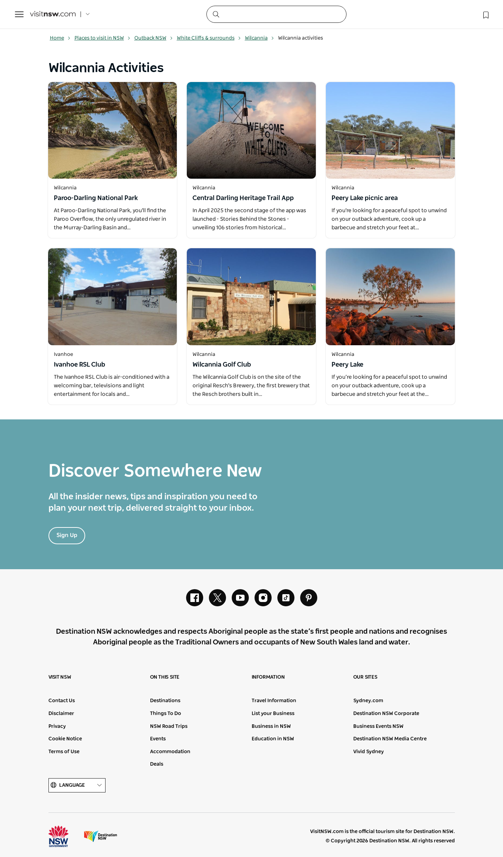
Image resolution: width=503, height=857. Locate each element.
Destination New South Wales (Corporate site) (100, 836)
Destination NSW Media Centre (390, 738)
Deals (156, 764)
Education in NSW (273, 738)
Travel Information (274, 700)
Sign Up (66, 535)
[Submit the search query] (215, 13)
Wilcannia (259, 38)
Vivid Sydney (368, 751)
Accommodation (170, 751)
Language (77, 785)
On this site (165, 677)
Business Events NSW (378, 726)
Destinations (165, 700)
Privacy (57, 726)
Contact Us (61, 700)
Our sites (365, 677)
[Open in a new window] (112, 130)
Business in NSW (271, 726)
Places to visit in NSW (102, 38)
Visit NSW (59, 677)
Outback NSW (153, 38)
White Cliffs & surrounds (209, 38)
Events (158, 738)
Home (60, 38)
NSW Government (64, 836)
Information (268, 677)
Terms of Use (63, 751)
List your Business (273, 713)
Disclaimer (61, 713)
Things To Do (165, 713)
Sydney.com (368, 700)
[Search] (276, 14)
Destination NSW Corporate (386, 713)
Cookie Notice (65, 738)
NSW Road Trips (169, 726)
